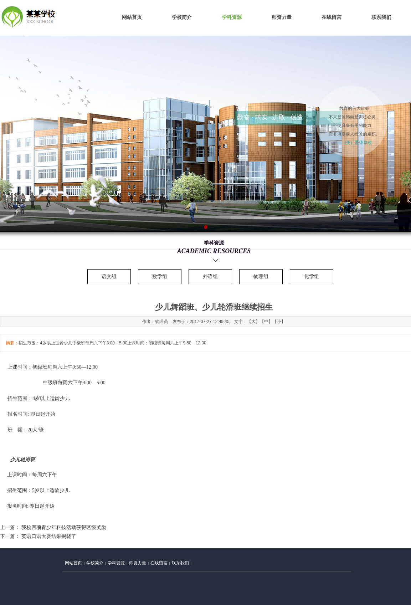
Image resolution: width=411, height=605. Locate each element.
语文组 (109, 276)
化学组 (311, 276)
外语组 (210, 276)
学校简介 (182, 17)
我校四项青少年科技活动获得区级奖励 (63, 527)
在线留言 (331, 17)
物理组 (260, 276)
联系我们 (381, 17)
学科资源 (232, 17)
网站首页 (132, 17)
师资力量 (282, 17)
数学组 (159, 276)
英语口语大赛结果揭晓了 (48, 536)
